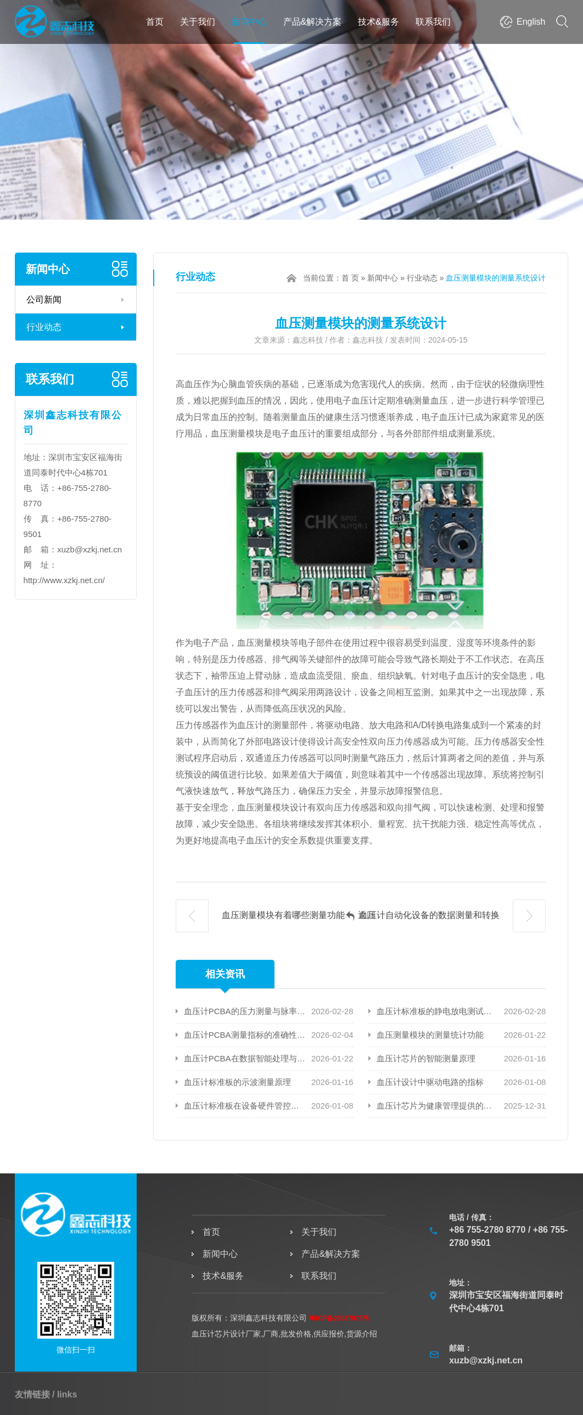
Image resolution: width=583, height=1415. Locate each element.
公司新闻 (43, 299)
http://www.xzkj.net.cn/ (64, 580)
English (531, 21)
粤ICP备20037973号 (339, 1318)
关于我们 (197, 21)
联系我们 (433, 21)
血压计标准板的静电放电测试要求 (438, 1011)
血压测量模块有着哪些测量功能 (260, 915)
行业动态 (43, 327)
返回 (360, 915)
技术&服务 (378, 21)
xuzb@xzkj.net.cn (89, 549)
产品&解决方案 (312, 21)
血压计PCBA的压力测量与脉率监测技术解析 (245, 1011)
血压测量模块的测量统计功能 (430, 1034)
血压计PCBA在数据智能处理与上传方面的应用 (245, 1058)
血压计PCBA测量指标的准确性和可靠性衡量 (245, 1034)
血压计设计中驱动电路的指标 (430, 1082)
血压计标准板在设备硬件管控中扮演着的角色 (245, 1105)
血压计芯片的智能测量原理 (426, 1058)
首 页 (350, 277)
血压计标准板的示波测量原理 (237, 1082)
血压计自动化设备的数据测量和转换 (452, 915)
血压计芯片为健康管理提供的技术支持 (438, 1105)
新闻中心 (249, 21)
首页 (155, 21)
